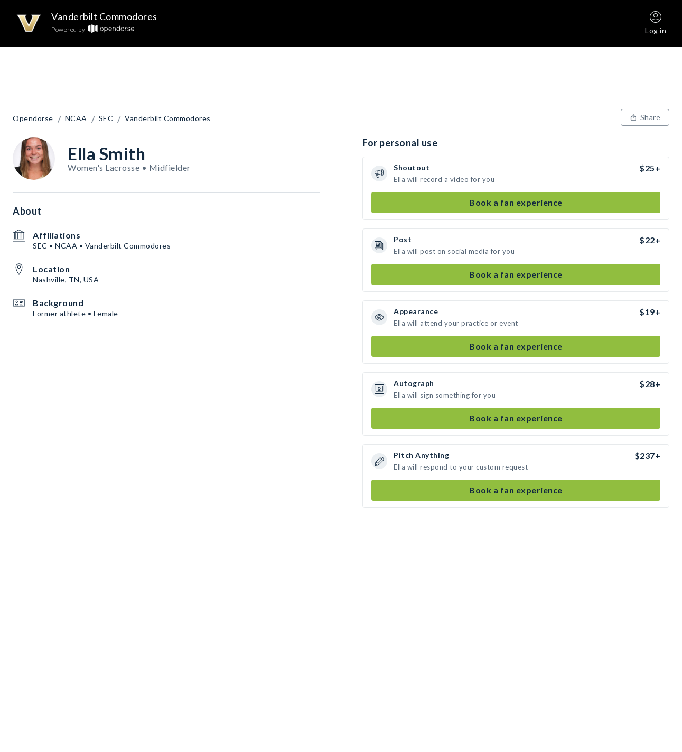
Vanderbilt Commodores (168, 118)
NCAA (76, 118)
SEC (106, 118)
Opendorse (33, 118)
